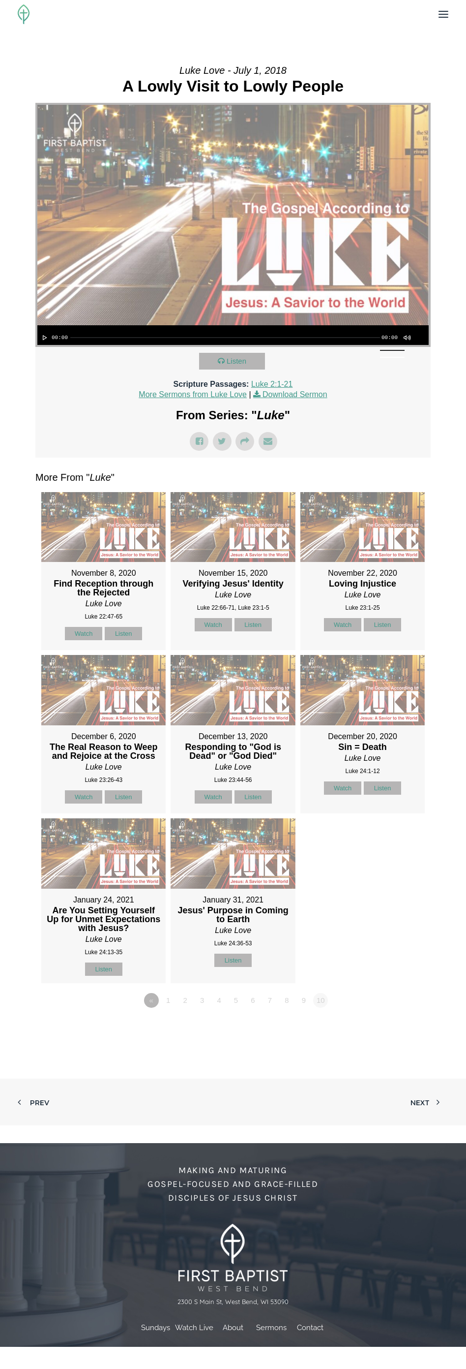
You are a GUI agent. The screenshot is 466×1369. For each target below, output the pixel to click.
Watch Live (194, 1327)
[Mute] (406, 338)
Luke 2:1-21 (272, 384)
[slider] (225, 337)
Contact (310, 1327)
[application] (233, 335)
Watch (83, 633)
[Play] (44, 338)
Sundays (155, 1327)
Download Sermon (294, 394)
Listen (236, 361)
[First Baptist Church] (23, 14)
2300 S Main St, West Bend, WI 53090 (233, 1302)
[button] (443, 14)
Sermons (271, 1327)
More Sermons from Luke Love (193, 394)
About (233, 1327)
